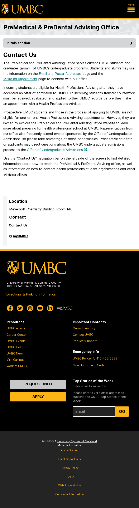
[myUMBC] (65, 308)
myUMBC (20, 238)
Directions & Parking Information (31, 294)
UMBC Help (15, 347)
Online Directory (84, 328)
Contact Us (18, 225)
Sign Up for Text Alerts (89, 365)
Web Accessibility (69, 485)
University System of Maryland (77, 441)
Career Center (17, 334)
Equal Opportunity (69, 459)
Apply (38, 396)
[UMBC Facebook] (10, 308)
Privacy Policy (69, 467)
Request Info (38, 384)
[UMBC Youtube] (40, 308)
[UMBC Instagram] (30, 308)
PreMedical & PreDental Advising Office (61, 27)
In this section (70, 43)
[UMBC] (22, 9)
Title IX (69, 476)
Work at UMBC (17, 366)
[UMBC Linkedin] (50, 308)
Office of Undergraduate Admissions (55, 150)
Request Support (85, 341)
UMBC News (15, 353)
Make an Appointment (20, 79)
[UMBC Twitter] (20, 308)
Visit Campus (15, 359)
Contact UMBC (83, 334)
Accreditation (69, 450)
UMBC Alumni (16, 328)
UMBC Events (16, 341)
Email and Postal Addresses (60, 74)
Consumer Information (69, 494)
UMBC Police (82, 358)
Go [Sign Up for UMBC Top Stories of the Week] (122, 411)
